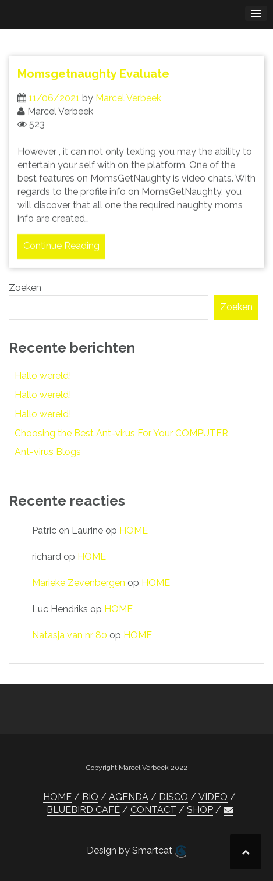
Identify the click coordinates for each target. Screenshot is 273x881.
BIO (90, 796)
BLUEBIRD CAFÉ (83, 809)
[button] (228, 810)
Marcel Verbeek (128, 102)
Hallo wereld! (43, 375)
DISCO (173, 796)
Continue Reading (61, 251)
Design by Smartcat (136, 851)
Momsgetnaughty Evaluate (93, 79)
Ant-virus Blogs (48, 451)
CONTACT (153, 809)
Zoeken (25, 287)
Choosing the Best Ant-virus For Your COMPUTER (121, 433)
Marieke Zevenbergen (78, 582)
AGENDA (128, 796)
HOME (133, 530)
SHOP (200, 809)
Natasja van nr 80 (69, 635)
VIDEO (213, 796)
